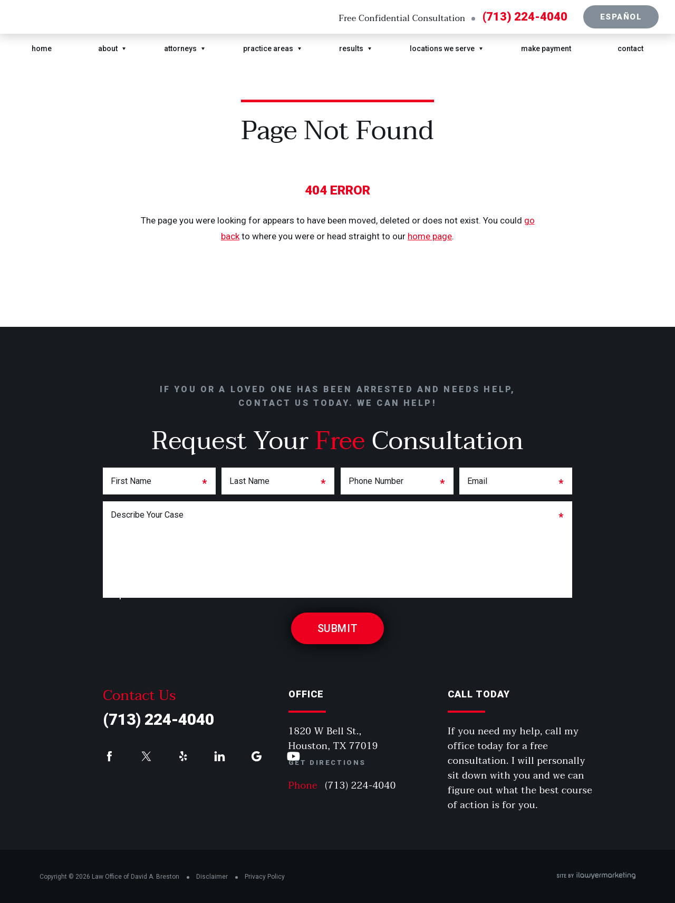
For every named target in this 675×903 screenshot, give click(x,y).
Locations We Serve (442, 48)
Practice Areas (268, 48)
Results (351, 48)
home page (430, 236)
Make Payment (546, 48)
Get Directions (327, 762)
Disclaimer (212, 876)
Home (42, 48)
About (108, 48)
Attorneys (180, 48)
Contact (630, 48)
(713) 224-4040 (525, 17)
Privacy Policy (265, 876)
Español (621, 17)
